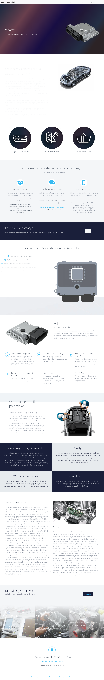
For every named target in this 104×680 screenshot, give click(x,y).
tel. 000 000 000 (88, 594)
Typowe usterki (53, 677)
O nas (66, 2)
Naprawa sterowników (74, 2)
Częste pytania (93, 2)
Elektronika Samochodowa (9, 2)
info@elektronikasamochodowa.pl (52, 207)
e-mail (87, 231)
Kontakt (100, 2)
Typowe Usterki (85, 2)
